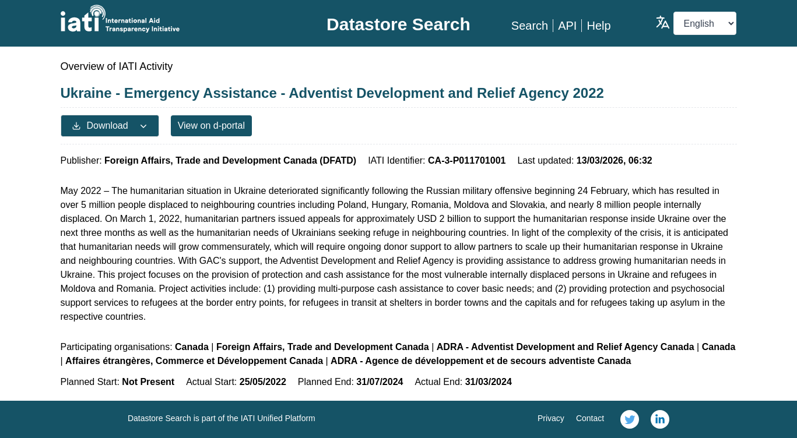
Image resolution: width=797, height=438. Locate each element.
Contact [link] (590, 418)
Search (529, 25)
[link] (629, 419)
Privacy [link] (551, 418)
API (567, 25)
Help (598, 25)
